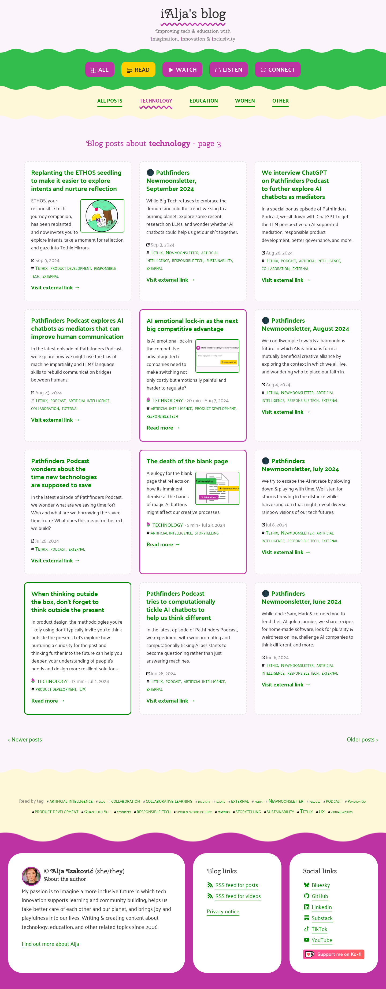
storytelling (207, 532)
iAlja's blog (193, 13)
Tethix (41, 267)
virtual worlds (341, 811)
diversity (204, 801)
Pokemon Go (357, 801)
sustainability (219, 260)
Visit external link (52, 287)
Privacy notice (223, 911)
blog (102, 801)
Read (138, 69)
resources (124, 811)
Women (245, 100)
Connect (278, 69)
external (50, 275)
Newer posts (27, 739)
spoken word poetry (194, 811)
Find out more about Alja (50, 943)
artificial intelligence (319, 260)
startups (224, 811)
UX (82, 688)
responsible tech (187, 260)
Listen (228, 69)
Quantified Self (97, 811)
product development (70, 267)
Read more (160, 427)
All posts (109, 100)
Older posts (360, 739)
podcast (288, 260)
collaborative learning (169, 800)
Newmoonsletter (182, 252)
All (100, 69)
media (258, 801)
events (220, 801)
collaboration (276, 268)
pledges (314, 801)
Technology (156, 100)
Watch (182, 69)
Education (204, 100)
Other (280, 100)
